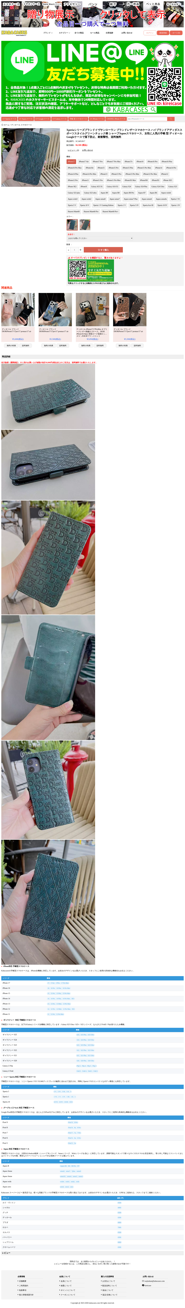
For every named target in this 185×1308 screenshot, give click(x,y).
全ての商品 (79, 33)
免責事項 (22, 1290)
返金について (107, 1290)
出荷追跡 (109, 33)
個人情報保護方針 (26, 1295)
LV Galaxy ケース (60, 119)
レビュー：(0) (73, 150)
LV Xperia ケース (9, 119)
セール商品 (94, 33)
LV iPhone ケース (97, 119)
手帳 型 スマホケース (78, 119)
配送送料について (109, 1286)
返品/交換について (110, 1295)
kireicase (148, 1286)
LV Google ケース (43, 119)
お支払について (108, 1281)
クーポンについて (68, 1295)
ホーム (6, 125)
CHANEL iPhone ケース (116, 119)
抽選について (66, 1286)
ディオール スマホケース (21, 125)
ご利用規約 (23, 1286)
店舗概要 (22, 1281)
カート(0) (176, 33)
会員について (66, 1281)
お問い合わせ (126, 33)
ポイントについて (68, 1290)
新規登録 (163, 33)
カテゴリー (64, 33)
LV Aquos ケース (26, 119)
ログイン (150, 33)
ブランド (48, 33)
